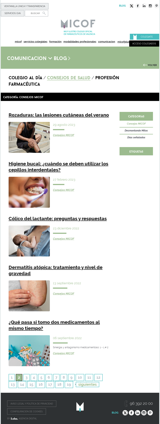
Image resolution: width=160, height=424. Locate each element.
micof (18, 41)
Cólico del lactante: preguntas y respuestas (58, 218)
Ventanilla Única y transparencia (24, 6)
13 (13, 384)
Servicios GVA (13, 13)
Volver (152, 64)
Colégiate (147, 36)
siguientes (87, 384)
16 (41, 384)
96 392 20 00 (141, 403)
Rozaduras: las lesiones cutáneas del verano (59, 115)
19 (69, 384)
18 (59, 384)
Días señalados (136, 137)
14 (22, 384)
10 (80, 377)
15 (31, 384)
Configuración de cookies (26, 411)
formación (55, 41)
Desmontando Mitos (136, 130)
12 (98, 377)
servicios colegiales (35, 41)
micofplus (124, 41)
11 (89, 377)
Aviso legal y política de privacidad (31, 403)
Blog (122, 5)
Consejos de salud (68, 77)
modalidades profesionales (79, 41)
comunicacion (106, 41)
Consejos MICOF (63, 135)
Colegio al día (25, 77)
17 (50, 384)
